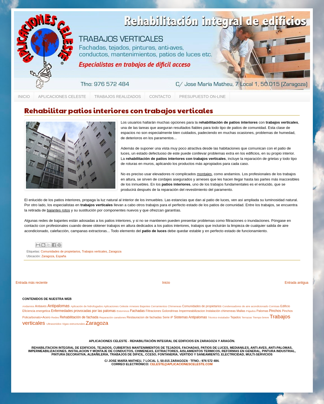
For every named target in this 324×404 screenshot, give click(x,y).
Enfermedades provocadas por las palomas (83, 311)
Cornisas (274, 306)
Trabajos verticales (94, 251)
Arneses (134, 306)
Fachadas (137, 311)
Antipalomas (58, 306)
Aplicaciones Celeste (116, 306)
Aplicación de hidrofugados (87, 306)
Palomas (262, 310)
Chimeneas (175, 306)
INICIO (24, 96)
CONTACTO (160, 96)
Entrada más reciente (31, 283)
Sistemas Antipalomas (190, 317)
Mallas (241, 310)
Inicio (166, 283)
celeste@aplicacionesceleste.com (181, 364)
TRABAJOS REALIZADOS (117, 96)
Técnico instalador (219, 317)
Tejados (235, 317)
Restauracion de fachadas (144, 317)
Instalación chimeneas (221, 310)
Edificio (285, 306)
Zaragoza (115, 251)
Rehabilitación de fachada (79, 317)
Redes (55, 317)
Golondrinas (170, 310)
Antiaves (40, 306)
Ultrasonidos (53, 323)
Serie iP (168, 317)
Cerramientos (159, 306)
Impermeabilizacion (192, 310)
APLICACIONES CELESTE (62, 96)
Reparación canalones (112, 317)
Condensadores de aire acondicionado (245, 306)
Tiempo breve (260, 317)
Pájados (251, 310)
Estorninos (122, 310)
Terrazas (247, 317)
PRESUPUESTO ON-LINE (202, 96)
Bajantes (145, 306)
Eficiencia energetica (36, 310)
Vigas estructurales (73, 323)
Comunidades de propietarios (60, 251)
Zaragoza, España (53, 256)
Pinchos (275, 311)
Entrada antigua (296, 283)
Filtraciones (153, 310)
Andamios (28, 306)
